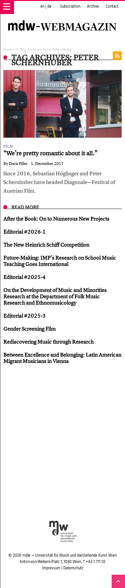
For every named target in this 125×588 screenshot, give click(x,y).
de (49, 6)
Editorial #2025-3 (24, 315)
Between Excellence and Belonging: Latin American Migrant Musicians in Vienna (62, 358)
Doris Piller (18, 163)
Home (8, 49)
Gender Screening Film (29, 328)
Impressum (51, 568)
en (42, 6)
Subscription (70, 6)
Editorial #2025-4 (24, 277)
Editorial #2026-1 (24, 231)
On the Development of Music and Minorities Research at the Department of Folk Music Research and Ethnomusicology (55, 296)
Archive (93, 6)
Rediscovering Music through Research (48, 341)
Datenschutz (73, 568)
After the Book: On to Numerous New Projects (56, 218)
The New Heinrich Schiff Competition (46, 244)
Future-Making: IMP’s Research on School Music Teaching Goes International (59, 261)
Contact (112, 6)
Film (8, 146)
